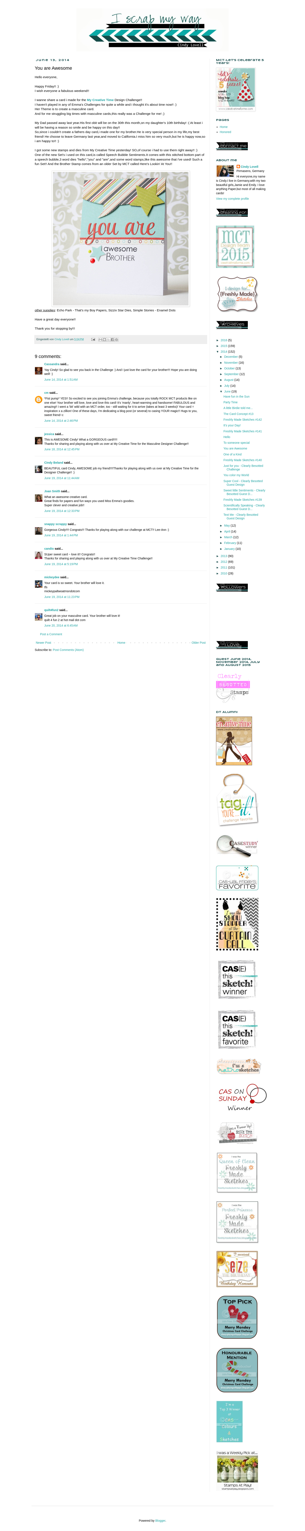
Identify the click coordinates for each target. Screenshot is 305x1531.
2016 (224, 340)
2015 (224, 346)
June (227, 391)
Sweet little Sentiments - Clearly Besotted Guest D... (244, 492)
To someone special (236, 442)
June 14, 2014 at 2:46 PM (61, 420)
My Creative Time (100, 100)
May (227, 525)
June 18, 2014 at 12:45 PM (61, 449)
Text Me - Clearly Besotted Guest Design (240, 516)
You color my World (236, 475)
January (230, 549)
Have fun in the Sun (236, 396)
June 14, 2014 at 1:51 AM (61, 379)
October (230, 368)
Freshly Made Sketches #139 (242, 499)
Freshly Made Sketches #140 (242, 460)
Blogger (160, 1520)
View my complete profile (232, 198)
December (231, 356)
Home (121, 642)
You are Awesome (235, 448)
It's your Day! (232, 425)
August (229, 379)
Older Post (199, 642)
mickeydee (52, 577)
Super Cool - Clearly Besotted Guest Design (243, 482)
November (231, 362)
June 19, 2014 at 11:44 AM (61, 478)
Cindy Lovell (249, 166)
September (231, 374)
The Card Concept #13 (238, 414)
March (228, 537)
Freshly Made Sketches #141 (242, 431)
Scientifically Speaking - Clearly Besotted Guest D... (244, 507)
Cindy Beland (53, 462)
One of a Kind (232, 454)
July (227, 385)
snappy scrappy (55, 524)
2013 (224, 556)
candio (49, 548)
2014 (224, 351)
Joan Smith (52, 491)
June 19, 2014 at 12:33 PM (61, 511)
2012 (224, 561)
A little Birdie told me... (238, 408)
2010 (224, 573)
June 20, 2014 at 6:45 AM (61, 625)
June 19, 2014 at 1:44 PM (61, 535)
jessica (49, 434)
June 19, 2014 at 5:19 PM (61, 564)
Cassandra (52, 364)
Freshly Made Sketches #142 (242, 419)
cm (46, 392)
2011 (224, 567)
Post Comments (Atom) (68, 650)
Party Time (230, 402)
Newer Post (43, 642)
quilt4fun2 (51, 610)
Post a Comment (51, 634)
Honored (225, 132)
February (230, 543)
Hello (226, 437)
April (227, 531)
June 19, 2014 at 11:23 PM (61, 597)
